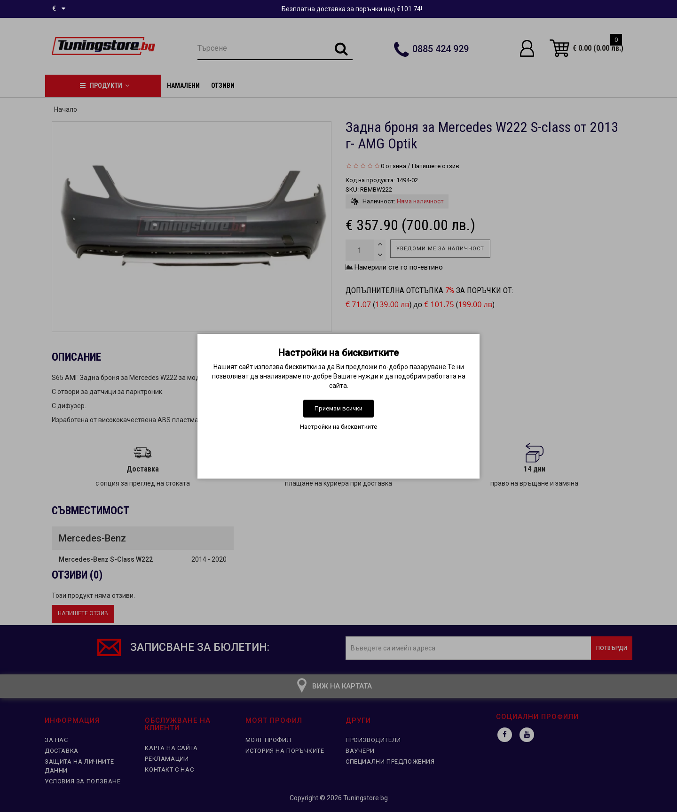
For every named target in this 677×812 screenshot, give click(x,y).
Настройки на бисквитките (338, 426)
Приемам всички (338, 408)
